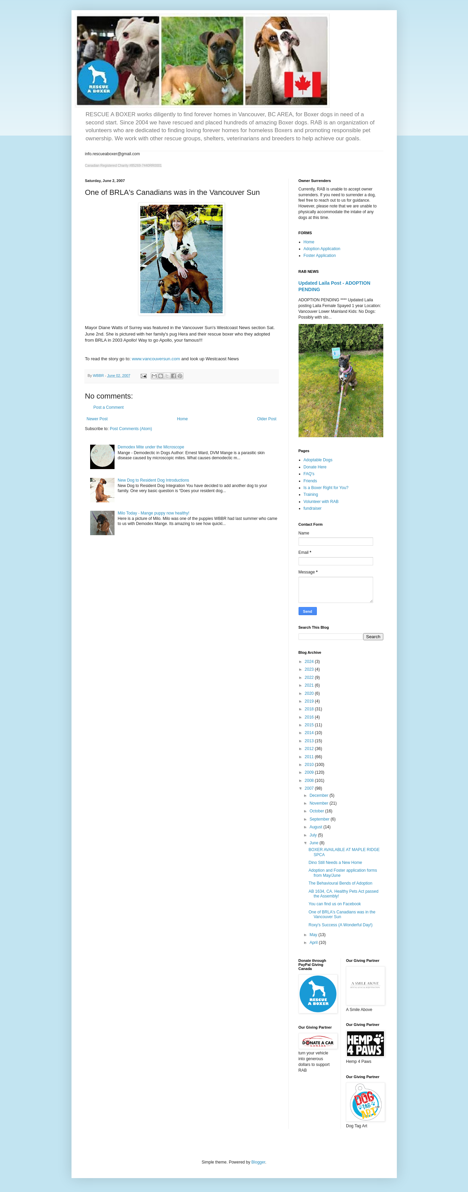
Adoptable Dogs (318, 460)
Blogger (258, 1162)
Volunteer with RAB (321, 501)
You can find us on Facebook (334, 904)
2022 (310, 677)
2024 (310, 661)
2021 (310, 685)
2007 (310, 788)
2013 (310, 741)
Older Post (267, 419)
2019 (310, 701)
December (319, 795)
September (319, 819)
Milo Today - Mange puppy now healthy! (153, 513)
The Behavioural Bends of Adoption (340, 883)
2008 (310, 780)
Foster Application (320, 255)
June (314, 843)
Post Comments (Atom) (131, 428)
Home (182, 419)
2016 (310, 717)
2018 (310, 709)
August (316, 827)
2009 (310, 772)
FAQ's (309, 473)
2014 (310, 732)
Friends (310, 481)
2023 (310, 669)
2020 (310, 693)
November (319, 803)
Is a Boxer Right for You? (326, 487)
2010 (310, 764)
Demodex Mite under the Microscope (151, 447)
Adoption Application (322, 248)
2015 (310, 725)
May (313, 934)
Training (311, 494)
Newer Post (97, 419)
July (313, 835)
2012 (310, 748)
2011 (310, 756)
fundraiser (313, 508)
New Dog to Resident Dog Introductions (153, 480)
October (317, 811)
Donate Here (315, 467)
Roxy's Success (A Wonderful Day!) (340, 925)
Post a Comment (109, 407)
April (314, 942)
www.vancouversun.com (156, 358)
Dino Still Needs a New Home (335, 862)
